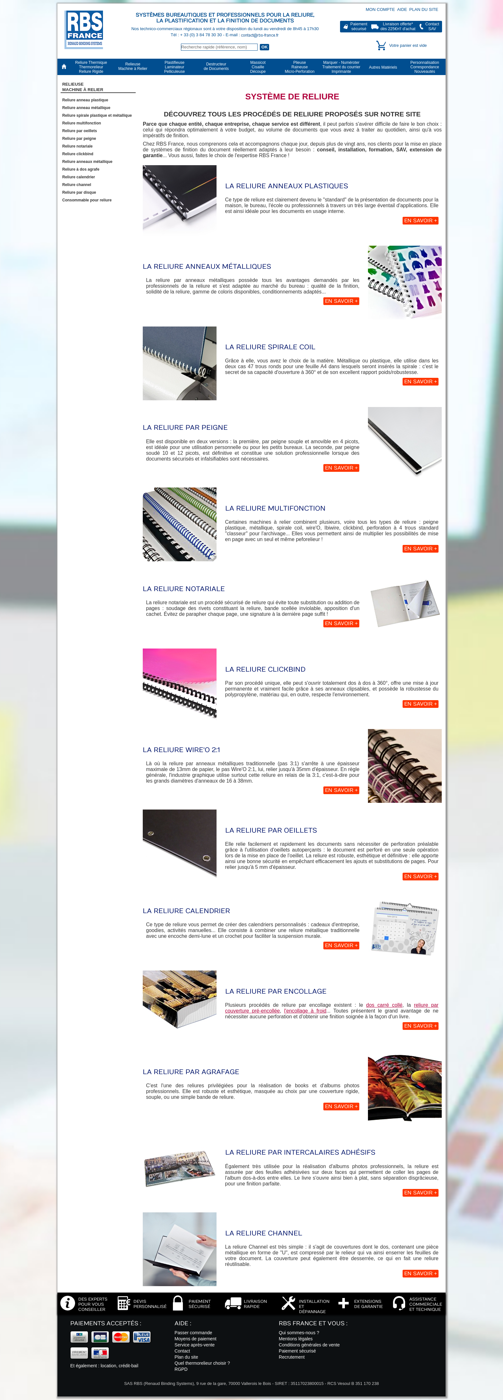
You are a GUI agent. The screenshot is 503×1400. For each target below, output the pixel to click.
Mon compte (380, 9)
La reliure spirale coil (270, 347)
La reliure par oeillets (271, 831)
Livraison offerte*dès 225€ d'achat (397, 26)
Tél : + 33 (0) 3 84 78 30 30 (197, 34)
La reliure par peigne (185, 428)
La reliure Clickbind (265, 670)
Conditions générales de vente (309, 1344)
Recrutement (292, 1357)
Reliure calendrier (78, 177)
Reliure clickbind (77, 154)
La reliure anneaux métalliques (207, 267)
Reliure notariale (77, 146)
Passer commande (193, 1332)
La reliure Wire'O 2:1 (181, 750)
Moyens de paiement (196, 1338)
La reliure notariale (184, 589)
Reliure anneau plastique (85, 100)
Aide (402, 9)
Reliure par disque (79, 192)
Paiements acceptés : (105, 1323)
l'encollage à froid (305, 1011)
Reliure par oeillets (79, 131)
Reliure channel (76, 184)
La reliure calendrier (186, 911)
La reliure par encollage (276, 992)
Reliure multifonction (81, 123)
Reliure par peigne (79, 138)
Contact (182, 1350)
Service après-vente (195, 1344)
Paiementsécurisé (358, 26)
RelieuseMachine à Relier (82, 87)
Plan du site (423, 9)
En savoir (420, 221)
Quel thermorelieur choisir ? (202, 1363)
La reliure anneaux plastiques (286, 186)
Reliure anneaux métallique (87, 161)
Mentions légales (296, 1338)
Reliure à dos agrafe (80, 169)
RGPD (181, 1369)
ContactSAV (432, 26)
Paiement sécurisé (297, 1350)
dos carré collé (384, 1005)
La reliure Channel (263, 1233)
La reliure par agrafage (191, 1072)
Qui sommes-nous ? (299, 1332)
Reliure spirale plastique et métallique (97, 115)
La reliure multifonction (275, 509)
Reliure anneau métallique (86, 108)
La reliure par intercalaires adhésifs (300, 1153)
